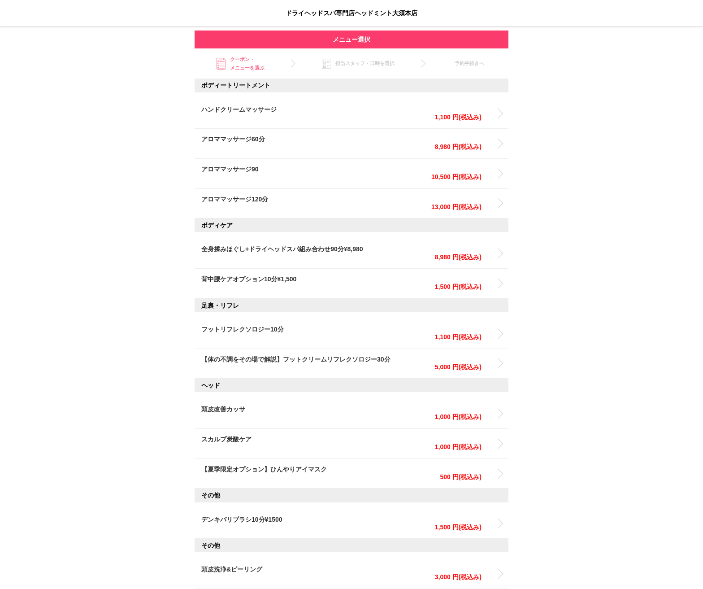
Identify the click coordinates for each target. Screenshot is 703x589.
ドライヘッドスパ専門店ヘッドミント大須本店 (351, 13)
